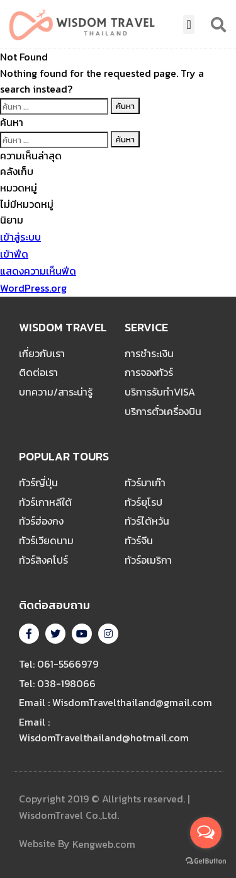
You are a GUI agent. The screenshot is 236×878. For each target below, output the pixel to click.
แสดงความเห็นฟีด (38, 270)
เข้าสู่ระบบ (20, 236)
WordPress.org (33, 287)
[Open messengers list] (206, 832)
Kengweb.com (103, 844)
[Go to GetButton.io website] (206, 861)
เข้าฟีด (14, 253)
